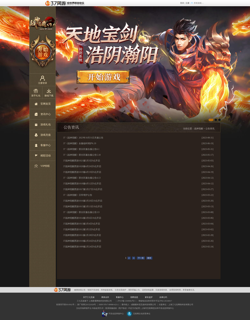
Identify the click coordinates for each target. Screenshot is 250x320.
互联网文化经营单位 (138, 314)
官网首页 (45, 103)
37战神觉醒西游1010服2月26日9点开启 (82, 241)
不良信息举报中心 (113, 314)
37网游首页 (65, 3)
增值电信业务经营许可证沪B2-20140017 (155, 301)
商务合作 (105, 297)
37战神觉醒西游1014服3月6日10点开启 (82, 218)
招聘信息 (134, 297)
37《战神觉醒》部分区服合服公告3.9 (81, 212)
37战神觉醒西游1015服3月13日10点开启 (82, 206)
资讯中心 (45, 114)
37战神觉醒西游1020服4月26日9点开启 (82, 166)
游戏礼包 (45, 124)
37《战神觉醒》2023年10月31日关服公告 (83, 138)
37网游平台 (62, 290)
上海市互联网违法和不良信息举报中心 (157, 308)
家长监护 (149, 297)
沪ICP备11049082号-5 (126, 301)
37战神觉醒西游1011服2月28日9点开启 (82, 235)
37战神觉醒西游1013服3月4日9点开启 (81, 224)
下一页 (141, 258)
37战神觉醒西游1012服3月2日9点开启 (81, 229)
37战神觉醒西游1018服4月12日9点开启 (82, 183)
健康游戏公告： (81, 290)
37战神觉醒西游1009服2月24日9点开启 (82, 246)
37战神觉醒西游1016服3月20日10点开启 (82, 201)
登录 (182, 3)
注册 (187, 3)
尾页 (149, 258)
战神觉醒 (198, 128)
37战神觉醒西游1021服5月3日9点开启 (81, 160)
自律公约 (163, 297)
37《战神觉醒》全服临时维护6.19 (79, 143)
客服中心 (45, 145)
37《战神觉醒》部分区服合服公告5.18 (82, 155)
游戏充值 (45, 134)
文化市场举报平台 (84, 308)
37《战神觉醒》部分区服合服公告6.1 (81, 149)
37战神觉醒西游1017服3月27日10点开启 (82, 189)
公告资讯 (210, 128)
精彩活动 (45, 155)
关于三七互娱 (89, 297)
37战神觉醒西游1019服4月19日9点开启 (82, 172)
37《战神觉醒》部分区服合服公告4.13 (82, 178)
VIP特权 (45, 166)
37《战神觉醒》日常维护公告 (77, 195)
